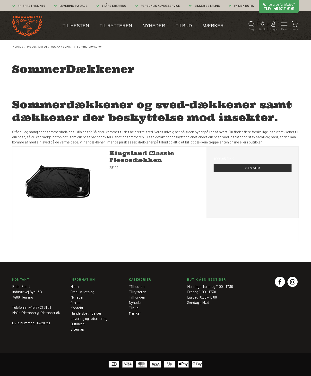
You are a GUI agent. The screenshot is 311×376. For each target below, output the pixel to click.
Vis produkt (252, 167)
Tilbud (183, 25)
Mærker (213, 25)
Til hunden (137, 297)
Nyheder (154, 25)
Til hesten (75, 25)
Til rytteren (115, 25)
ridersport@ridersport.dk (40, 312)
